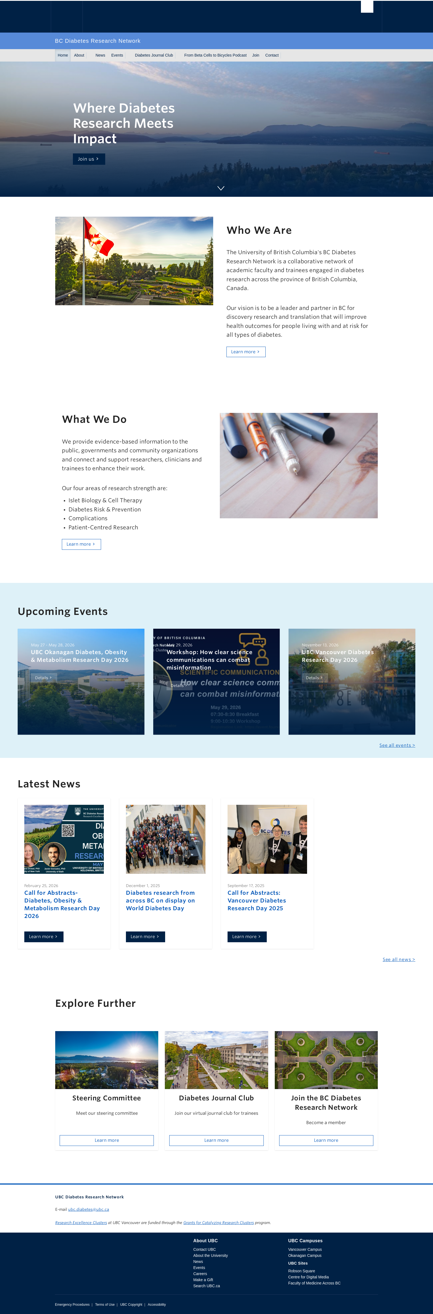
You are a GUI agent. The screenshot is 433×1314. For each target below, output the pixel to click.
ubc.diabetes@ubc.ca (88, 1209)
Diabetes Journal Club (154, 55)
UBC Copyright (131, 1305)
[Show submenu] (89, 55)
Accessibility (157, 1305)
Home (63, 55)
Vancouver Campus (305, 1249)
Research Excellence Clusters (81, 1222)
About (79, 55)
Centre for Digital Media (308, 1277)
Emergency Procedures (72, 1305)
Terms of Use (105, 1305)
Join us (86, 159)
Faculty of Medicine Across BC (314, 1283)
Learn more (243, 351)
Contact (272, 55)
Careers (200, 1273)
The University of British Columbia (67, 17)
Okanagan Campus (305, 1255)
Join (255, 55)
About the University (210, 1255)
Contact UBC (204, 1249)
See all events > (397, 745)
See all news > (399, 959)
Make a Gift (203, 1280)
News (100, 55)
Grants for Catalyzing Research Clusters (218, 1222)
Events (117, 55)
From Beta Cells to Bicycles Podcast (215, 55)
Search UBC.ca (206, 1286)
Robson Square (301, 1271)
